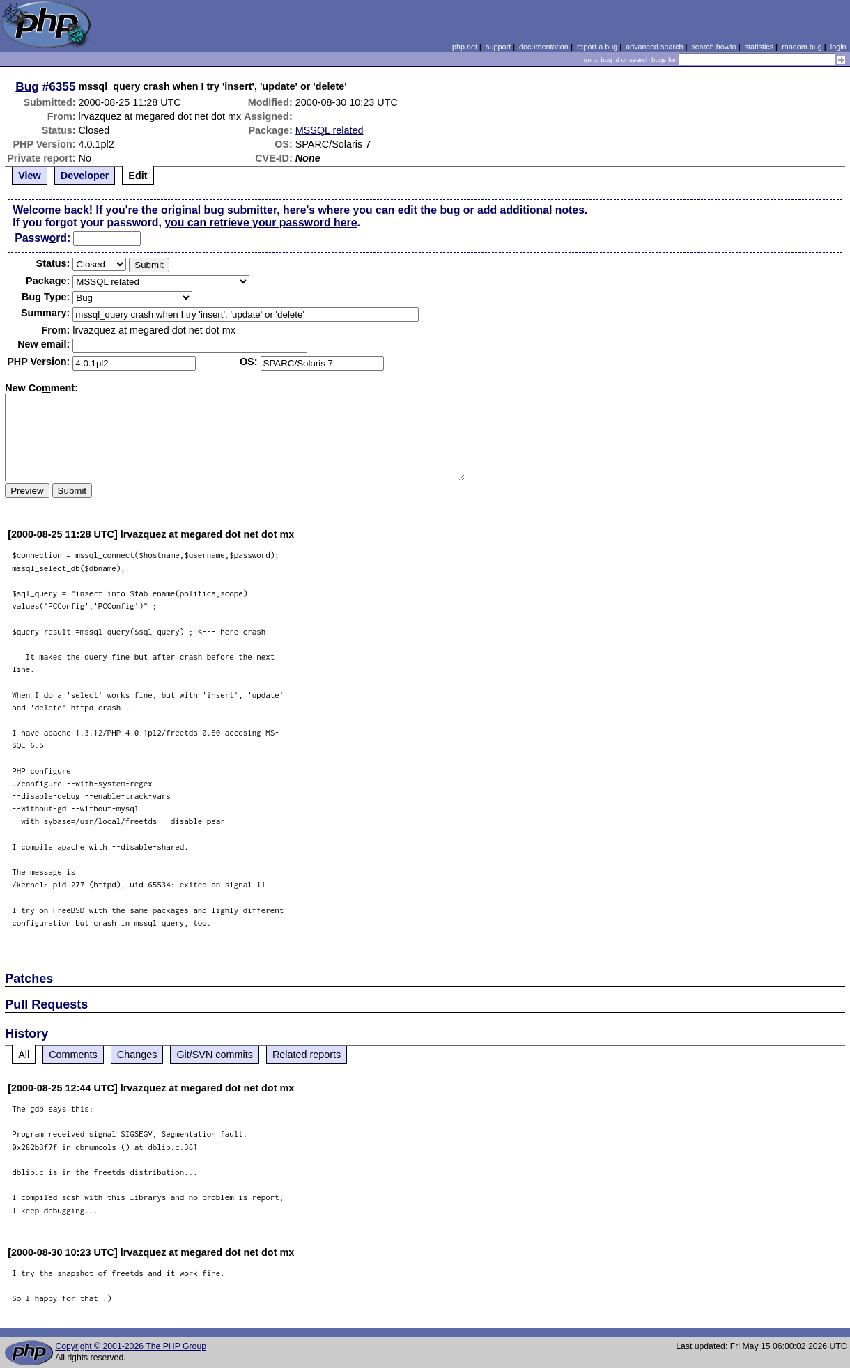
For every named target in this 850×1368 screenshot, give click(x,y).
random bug (802, 46)
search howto (713, 46)
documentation (544, 46)
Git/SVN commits (214, 1054)
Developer (85, 175)
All (23, 1054)
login (838, 46)
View (29, 175)
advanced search (654, 46)
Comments (73, 1054)
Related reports (306, 1054)
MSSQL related (329, 130)
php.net (464, 46)
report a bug (597, 46)
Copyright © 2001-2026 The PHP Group (130, 1346)
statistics (759, 46)
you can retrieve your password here (260, 222)
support (498, 46)
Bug (27, 86)
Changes (137, 1054)
